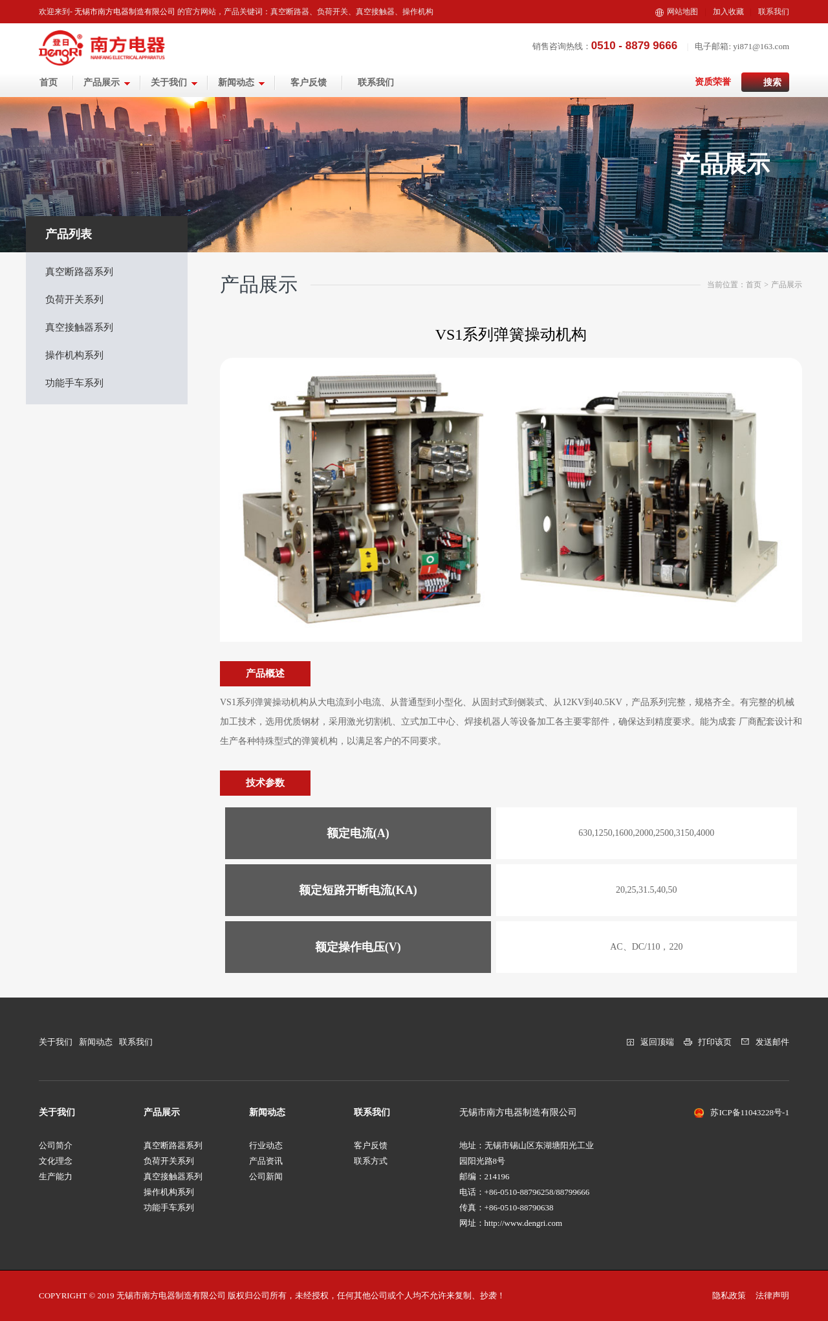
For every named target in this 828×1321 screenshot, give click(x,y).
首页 (48, 82)
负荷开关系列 (74, 299)
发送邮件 (772, 1042)
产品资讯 (266, 1161)
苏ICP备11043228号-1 (749, 1112)
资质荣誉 (713, 82)
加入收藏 (728, 11)
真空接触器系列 (79, 327)
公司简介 (55, 1145)
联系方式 (370, 1161)
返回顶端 (657, 1042)
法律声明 (772, 1295)
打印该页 (715, 1042)
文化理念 (55, 1161)
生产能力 (55, 1176)
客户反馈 (308, 82)
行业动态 (266, 1145)
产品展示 (107, 82)
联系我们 (773, 11)
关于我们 (174, 82)
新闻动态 (241, 82)
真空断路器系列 (79, 272)
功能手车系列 (74, 383)
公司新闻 (266, 1176)
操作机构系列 (74, 355)
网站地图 (676, 11)
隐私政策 (729, 1295)
